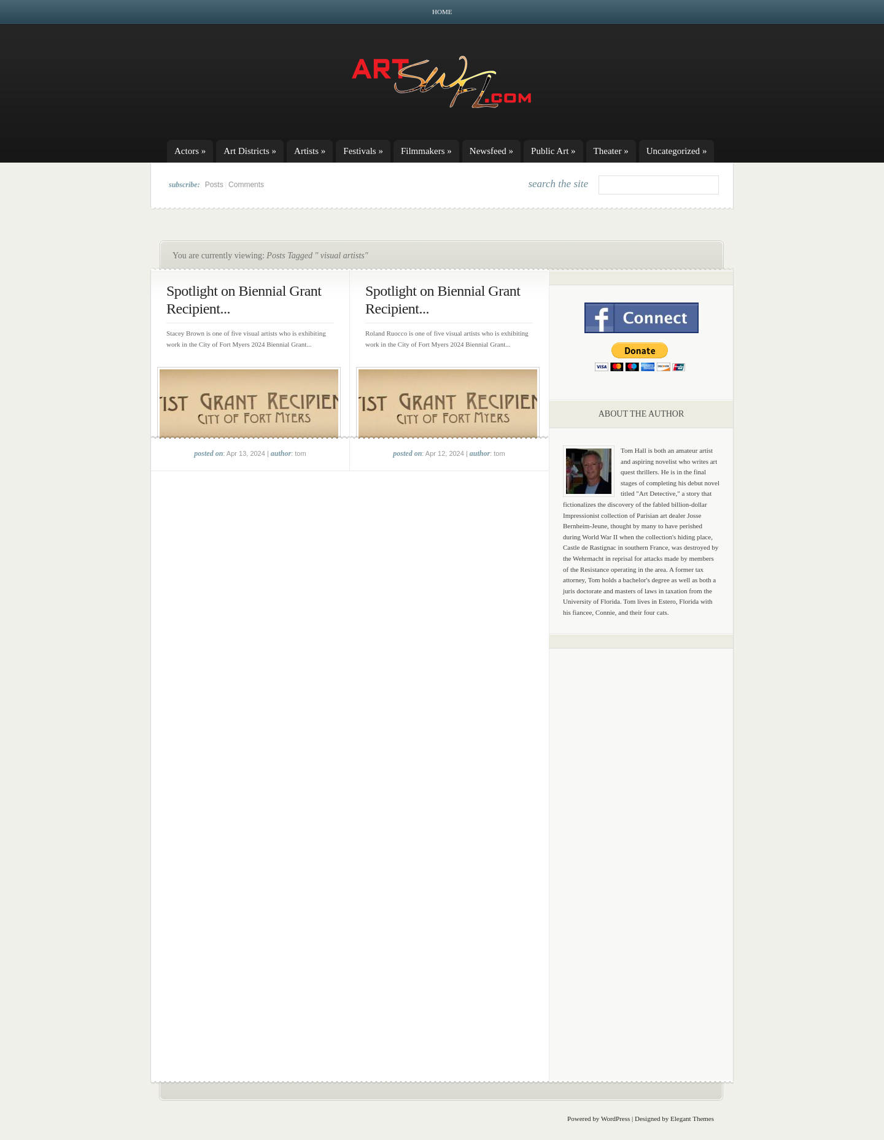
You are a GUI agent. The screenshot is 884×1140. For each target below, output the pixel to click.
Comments (246, 184)
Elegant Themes (692, 1118)
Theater (611, 151)
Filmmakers (426, 151)
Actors (190, 151)
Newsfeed (491, 151)
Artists (309, 151)
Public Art (553, 151)
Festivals (363, 151)
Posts (214, 184)
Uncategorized (676, 151)
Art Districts (249, 151)
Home (442, 11)
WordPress (615, 1118)
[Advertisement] (641, 850)
